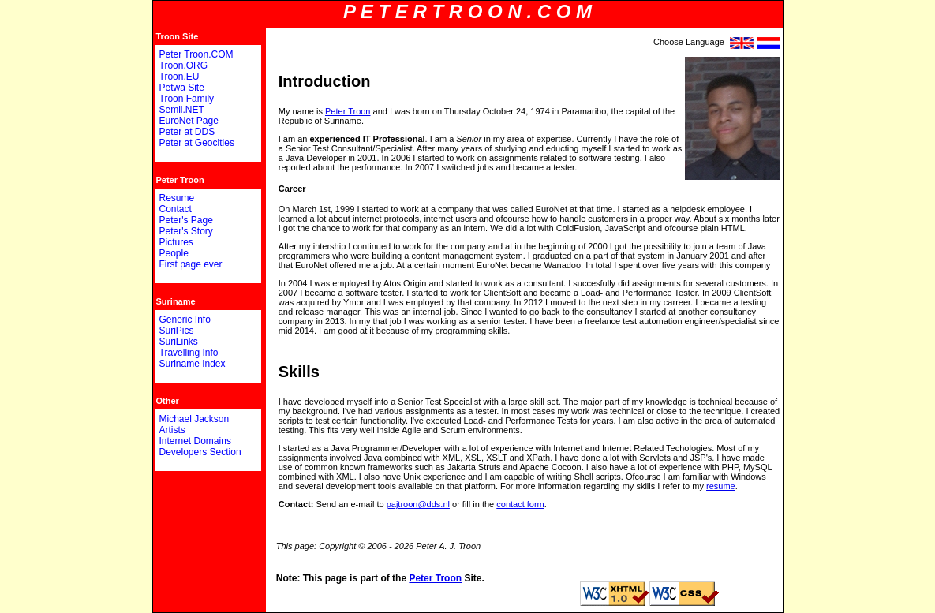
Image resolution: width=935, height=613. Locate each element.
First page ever (191, 264)
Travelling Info (189, 352)
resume (720, 486)
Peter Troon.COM (196, 54)
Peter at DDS (187, 131)
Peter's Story (186, 231)
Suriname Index (192, 363)
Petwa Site (181, 87)
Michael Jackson (194, 418)
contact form (520, 504)
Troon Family (187, 98)
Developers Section (200, 452)
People (174, 253)
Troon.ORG (183, 65)
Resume (177, 198)
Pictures (176, 242)
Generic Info (185, 319)
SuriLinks (178, 341)
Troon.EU (179, 76)
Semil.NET (181, 109)
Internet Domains (195, 441)
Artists (172, 429)
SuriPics (176, 330)
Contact (175, 209)
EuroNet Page (189, 120)
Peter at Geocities (196, 142)
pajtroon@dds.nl (418, 504)
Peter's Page (186, 220)
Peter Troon (347, 111)
